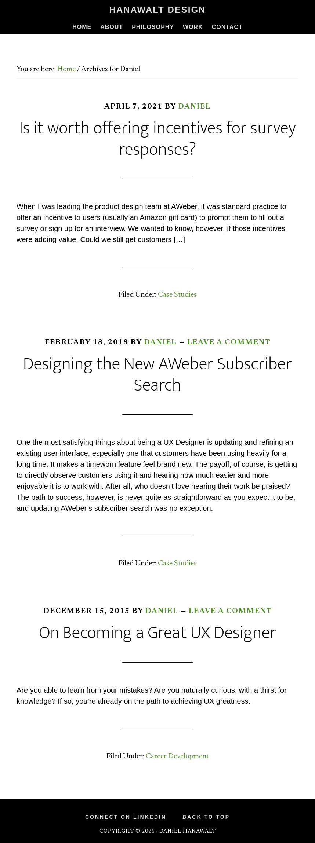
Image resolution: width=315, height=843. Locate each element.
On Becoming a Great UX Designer (157, 633)
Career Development (177, 756)
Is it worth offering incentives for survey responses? (157, 139)
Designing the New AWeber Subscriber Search (157, 374)
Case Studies (177, 294)
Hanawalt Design (157, 10)
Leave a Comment (229, 342)
